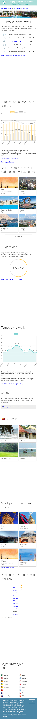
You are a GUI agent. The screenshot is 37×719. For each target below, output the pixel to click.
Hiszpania (6, 687)
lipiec (14, 601)
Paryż (3, 526)
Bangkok (23, 191)
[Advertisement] (18, 76)
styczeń (15, 585)
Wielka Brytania (24, 528)
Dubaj (3, 190)
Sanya (22, 210)
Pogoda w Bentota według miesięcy (12, 384)
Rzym (3, 544)
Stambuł (23, 544)
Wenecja (23, 562)
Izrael (23, 687)
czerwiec (15, 598)
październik (16, 609)
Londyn (23, 526)
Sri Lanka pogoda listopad (21, 8)
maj (14, 595)
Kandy (22, 440)
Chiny (23, 696)
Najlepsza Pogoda (6, 8)
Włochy (3, 546)
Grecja (24, 678)
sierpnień (15, 603)
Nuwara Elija (6, 458)
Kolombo (5, 440)
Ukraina (6, 684)
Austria (6, 678)
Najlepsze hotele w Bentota (9, 159)
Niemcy (6, 681)
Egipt (23, 675)
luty (14, 587)
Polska (24, 684)
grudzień (15, 614)
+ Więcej (18, 236)
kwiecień (15, 593)
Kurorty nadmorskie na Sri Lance (13, 407)
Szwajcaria (7, 690)
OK (32, 701)
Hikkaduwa (24, 458)
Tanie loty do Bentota (7, 162)
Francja (3, 528)
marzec (15, 590)
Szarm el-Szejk (6, 210)
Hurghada (4, 229)
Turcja (21, 546)
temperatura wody (17, 41)
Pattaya (22, 229)
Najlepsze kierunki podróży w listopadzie (13, 55)
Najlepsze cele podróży (7, 567)
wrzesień (15, 606)
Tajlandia (24, 681)
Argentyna (25, 690)
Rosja (23, 693)
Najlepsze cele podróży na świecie (11, 279)
